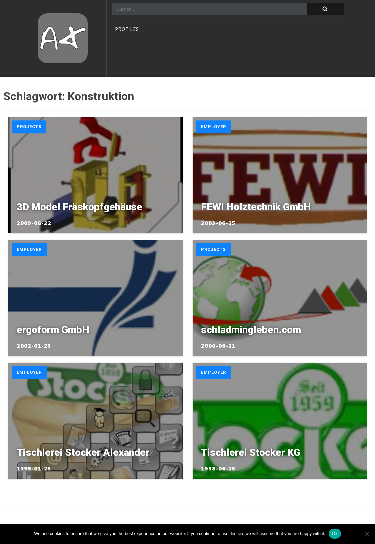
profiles (127, 29)
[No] (366, 533)
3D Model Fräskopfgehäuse (79, 207)
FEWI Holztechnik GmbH (256, 207)
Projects (29, 126)
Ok (335, 533)
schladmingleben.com (251, 329)
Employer (213, 126)
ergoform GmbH (53, 329)
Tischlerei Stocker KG (250, 452)
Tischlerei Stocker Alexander (83, 452)
